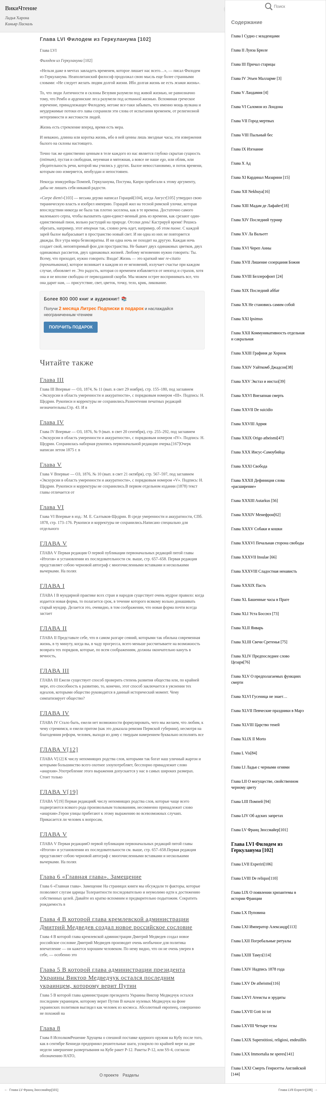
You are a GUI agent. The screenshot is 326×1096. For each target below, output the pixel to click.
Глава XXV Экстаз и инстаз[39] (258, 381)
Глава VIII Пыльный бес (252, 135)
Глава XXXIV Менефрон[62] (255, 515)
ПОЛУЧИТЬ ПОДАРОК (71, 327)
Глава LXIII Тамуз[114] (251, 955)
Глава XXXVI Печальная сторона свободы (267, 543)
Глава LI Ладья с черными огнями (260, 767)
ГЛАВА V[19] (59, 791)
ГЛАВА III (54, 670)
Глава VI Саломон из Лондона (257, 107)
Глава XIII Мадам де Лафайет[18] (260, 205)
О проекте (108, 1075)
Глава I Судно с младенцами (255, 36)
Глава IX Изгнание (247, 149)
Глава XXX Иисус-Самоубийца (258, 452)
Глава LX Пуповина (248, 912)
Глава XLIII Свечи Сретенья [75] (259, 642)
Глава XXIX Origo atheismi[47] (257, 438)
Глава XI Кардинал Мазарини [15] (260, 177)
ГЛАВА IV (54, 713)
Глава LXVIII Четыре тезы (254, 1026)
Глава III (52, 379)
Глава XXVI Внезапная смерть (257, 395)
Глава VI (52, 507)
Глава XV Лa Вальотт (249, 234)
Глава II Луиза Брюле (249, 50)
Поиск (274, 6)
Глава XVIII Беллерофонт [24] (257, 276)
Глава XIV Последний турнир (256, 220)
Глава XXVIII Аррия (249, 424)
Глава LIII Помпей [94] (251, 801)
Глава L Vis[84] (244, 753)
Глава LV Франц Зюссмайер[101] (259, 830)
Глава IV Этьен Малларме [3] (256, 78)
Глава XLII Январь (247, 628)
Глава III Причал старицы (253, 64)
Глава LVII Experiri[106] (251, 864)
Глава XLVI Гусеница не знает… (259, 696)
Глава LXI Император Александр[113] (263, 927)
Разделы (131, 1075)
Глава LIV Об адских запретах (257, 815)
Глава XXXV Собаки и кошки (256, 529)
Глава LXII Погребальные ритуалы (261, 941)
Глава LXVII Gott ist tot (251, 1011)
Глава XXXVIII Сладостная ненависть (264, 571)
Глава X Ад (241, 163)
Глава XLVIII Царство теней (255, 725)
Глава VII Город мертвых (252, 121)
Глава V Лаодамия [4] (249, 92)
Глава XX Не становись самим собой (263, 304)
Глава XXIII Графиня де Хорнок (258, 353)
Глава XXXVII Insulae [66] (253, 557)
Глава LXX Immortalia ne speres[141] (262, 1054)
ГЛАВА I (52, 585)
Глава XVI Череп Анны (251, 248)
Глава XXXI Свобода (249, 466)
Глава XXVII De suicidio (252, 409)
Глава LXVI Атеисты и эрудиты (258, 997)
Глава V (50, 464)
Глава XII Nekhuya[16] (250, 191)
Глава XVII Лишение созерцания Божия (265, 262)
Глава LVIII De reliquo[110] (254, 878)
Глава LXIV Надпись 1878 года (258, 969)
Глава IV (52, 422)
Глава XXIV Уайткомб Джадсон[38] (262, 367)
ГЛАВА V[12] (59, 749)
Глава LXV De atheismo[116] (255, 983)
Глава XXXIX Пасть (248, 585)
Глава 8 (50, 1028)
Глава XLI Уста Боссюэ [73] (255, 613)
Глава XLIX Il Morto (248, 739)
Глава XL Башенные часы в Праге (260, 599)
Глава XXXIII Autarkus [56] (254, 500)
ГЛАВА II (53, 628)
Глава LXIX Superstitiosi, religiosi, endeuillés (268, 1040)
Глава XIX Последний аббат (255, 290)
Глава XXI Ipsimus (247, 319)
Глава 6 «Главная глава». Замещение (90, 876)
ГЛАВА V (53, 543)
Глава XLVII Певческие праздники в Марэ (267, 710)
